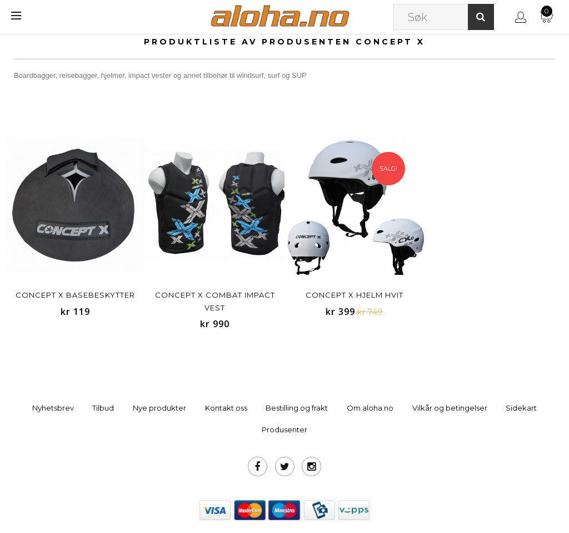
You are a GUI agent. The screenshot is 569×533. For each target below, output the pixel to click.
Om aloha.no (370, 407)
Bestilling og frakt (297, 407)
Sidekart (521, 407)
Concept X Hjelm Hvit (354, 294)
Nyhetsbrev (53, 407)
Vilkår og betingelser (449, 407)
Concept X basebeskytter (75, 294)
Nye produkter (159, 407)
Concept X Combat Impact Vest (215, 301)
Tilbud (103, 407)
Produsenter (284, 429)
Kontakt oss (226, 407)
